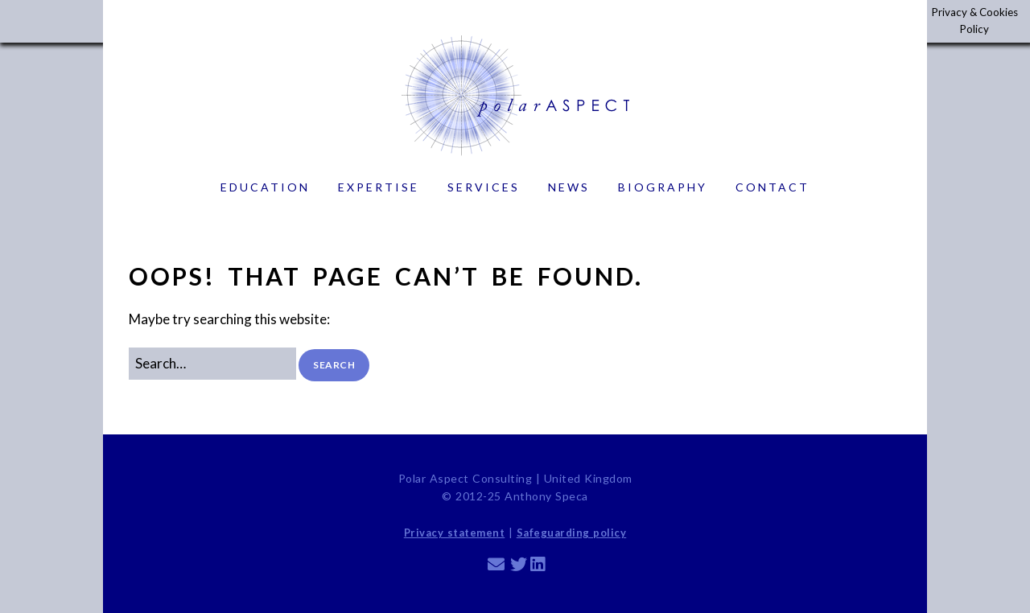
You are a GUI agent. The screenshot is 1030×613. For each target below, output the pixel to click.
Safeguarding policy (572, 532)
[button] (334, 365)
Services (483, 187)
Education (265, 187)
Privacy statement (454, 532)
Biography (662, 187)
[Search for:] (212, 363)
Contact (772, 187)
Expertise (378, 187)
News (569, 187)
